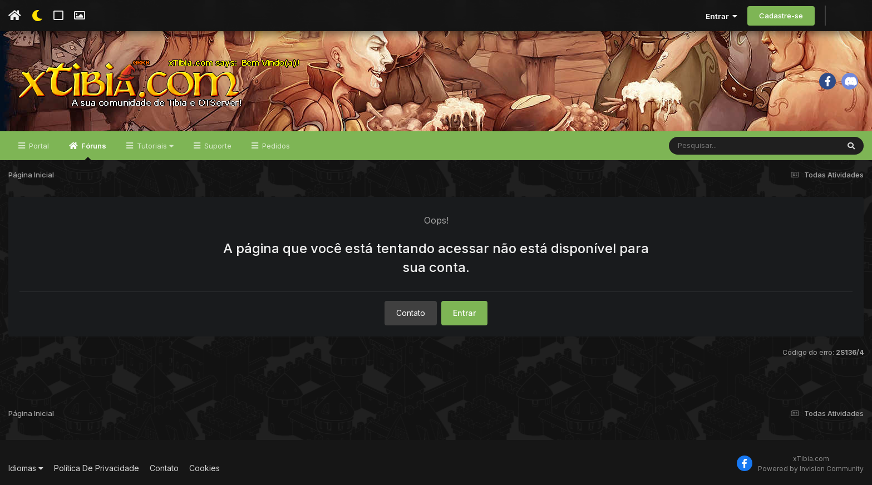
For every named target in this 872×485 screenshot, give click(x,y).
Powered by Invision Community (811, 468)
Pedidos (275, 145)
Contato (410, 313)
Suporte (216, 145)
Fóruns (93, 150)
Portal (38, 145)
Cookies (204, 468)
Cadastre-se (781, 15)
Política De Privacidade (96, 468)
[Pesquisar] (712, 146)
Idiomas (25, 468)
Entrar (721, 16)
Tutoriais (154, 145)
